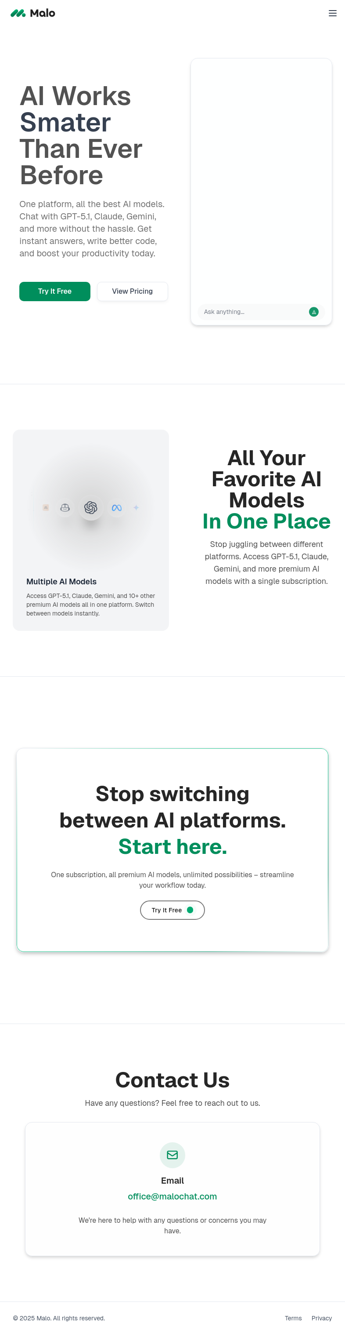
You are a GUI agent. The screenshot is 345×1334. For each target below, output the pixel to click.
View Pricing (132, 291)
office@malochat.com (172, 1196)
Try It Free (55, 291)
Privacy (322, 1318)
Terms (293, 1318)
